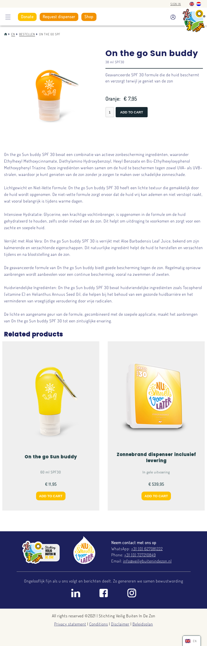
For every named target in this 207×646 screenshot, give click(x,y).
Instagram (132, 593)
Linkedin (75, 593)
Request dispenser (59, 16)
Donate (27, 16)
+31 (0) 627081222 (147, 548)
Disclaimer (120, 624)
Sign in (175, 4)
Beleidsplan (143, 624)
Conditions (98, 624)
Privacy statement (70, 624)
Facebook (104, 593)
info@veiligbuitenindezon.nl (147, 561)
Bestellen (27, 34)
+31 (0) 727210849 (140, 554)
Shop (88, 16)
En (13, 34)
